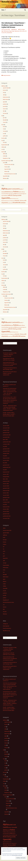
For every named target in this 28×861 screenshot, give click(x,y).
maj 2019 (5, 455)
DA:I (20, 29)
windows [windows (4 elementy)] (23, 202)
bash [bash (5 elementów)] (8, 189)
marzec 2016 (6, 483)
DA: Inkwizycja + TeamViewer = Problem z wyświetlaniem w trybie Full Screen (13, 25)
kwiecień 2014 (6, 506)
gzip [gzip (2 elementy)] (13, 193)
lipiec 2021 (5, 439)
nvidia (4, 156)
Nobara (6, 171)
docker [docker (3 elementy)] (11, 191)
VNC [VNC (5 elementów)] (19, 202)
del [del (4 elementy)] (5, 192)
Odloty (3, 147)
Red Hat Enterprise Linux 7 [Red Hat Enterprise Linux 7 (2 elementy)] (5, 200)
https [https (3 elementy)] (15, 193)
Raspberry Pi (6, 158)
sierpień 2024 (6, 430)
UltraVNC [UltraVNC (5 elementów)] (15, 202)
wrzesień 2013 (6, 518)
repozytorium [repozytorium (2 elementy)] (12, 200)
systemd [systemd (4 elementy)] (5, 202)
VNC (4, 111)
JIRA (4, 94)
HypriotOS (6, 169)
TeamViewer (9, 32)
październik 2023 (6, 435)
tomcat (4, 108)
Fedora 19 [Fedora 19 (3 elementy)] (20, 191)
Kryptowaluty (4, 144)
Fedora (6, 166)
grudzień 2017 (6, 465)
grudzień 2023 (6, 432)
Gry (2, 140)
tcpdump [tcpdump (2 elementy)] (10, 202)
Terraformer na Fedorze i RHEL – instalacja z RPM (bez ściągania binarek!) (10, 354)
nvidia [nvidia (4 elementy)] (19, 195)
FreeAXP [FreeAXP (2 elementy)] (5, 193)
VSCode (4, 113)
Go (3, 129)
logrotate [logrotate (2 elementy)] (2, 195)
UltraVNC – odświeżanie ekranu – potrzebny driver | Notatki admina (10, 407)
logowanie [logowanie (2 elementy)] (24, 193)
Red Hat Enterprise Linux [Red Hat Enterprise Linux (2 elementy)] (14, 198)
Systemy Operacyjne (6, 160)
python (4, 135)
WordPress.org (6, 630)
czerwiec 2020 (6, 444)
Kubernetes (5, 97)
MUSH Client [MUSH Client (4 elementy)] (12, 195)
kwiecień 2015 (6, 490)
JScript (4, 131)
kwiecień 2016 (6, 481)
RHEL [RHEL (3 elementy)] (16, 200)
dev (2, 124)
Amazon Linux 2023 (8, 164)
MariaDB (5, 120)
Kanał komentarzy (7, 628)
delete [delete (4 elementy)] (8, 192)
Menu (2, 10)
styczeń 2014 (6, 511)
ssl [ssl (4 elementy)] (2, 202)
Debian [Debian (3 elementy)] (3, 191)
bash (4, 126)
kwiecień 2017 (6, 472)
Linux (4, 162)
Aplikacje (15, 29)
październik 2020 (6, 441)
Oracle (4, 122)
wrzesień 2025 (6, 428)
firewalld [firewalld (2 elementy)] (2, 193)
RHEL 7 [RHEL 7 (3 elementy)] (18, 200)
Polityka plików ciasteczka (17, 855)
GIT (3, 92)
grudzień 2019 (6, 448)
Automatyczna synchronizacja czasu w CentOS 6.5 (10, 402)
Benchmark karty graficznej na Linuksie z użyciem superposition (10, 373)
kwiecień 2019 (6, 458)
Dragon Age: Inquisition (14, 31)
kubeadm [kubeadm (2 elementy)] (21, 193)
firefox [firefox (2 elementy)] (24, 191)
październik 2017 (6, 467)
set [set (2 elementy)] (24, 200)
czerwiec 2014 (6, 502)
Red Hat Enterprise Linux (9, 173)
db (2, 115)
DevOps (3, 138)
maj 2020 (5, 446)
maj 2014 (5, 504)
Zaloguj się (5, 623)
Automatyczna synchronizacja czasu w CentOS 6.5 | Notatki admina (9, 390)
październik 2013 (6, 516)
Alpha (4, 153)
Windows (5, 178)
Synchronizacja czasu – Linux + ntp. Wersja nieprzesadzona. (10, 393)
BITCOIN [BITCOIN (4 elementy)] (12, 189)
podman (5, 104)
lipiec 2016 (5, 479)
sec (2, 149)
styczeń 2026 (6, 425)
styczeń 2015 (6, 495)
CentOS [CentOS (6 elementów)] (17, 189)
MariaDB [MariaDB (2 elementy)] (7, 195)
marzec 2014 (6, 509)
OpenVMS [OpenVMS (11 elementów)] (5, 198)
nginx (4, 101)
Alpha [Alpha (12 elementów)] (4, 188)
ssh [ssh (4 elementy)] (25, 200)
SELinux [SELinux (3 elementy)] (22, 200)
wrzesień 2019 (6, 451)
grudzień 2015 (6, 488)
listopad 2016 (6, 476)
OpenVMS (5, 176)
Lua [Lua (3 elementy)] (5, 195)
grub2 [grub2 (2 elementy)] (10, 193)
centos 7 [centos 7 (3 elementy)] (21, 189)
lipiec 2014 (5, 499)
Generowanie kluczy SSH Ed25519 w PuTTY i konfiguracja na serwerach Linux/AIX (10, 364)
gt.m (4, 117)
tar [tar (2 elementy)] (8, 202)
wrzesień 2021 (6, 437)
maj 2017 (5, 469)
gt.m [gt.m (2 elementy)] (12, 193)
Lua (3, 133)
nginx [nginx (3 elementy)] (17, 195)
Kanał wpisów (6, 626)
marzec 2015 (6, 493)
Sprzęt (2, 151)
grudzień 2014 (6, 497)
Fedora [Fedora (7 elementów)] (15, 191)
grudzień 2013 (6, 513)
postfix (4, 106)
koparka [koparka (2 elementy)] (18, 193)
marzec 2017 (6, 474)
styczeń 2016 (6, 486)
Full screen (22, 31)
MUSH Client (5, 99)
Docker (4, 90)
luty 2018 (5, 462)
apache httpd (6, 88)
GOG (4, 142)
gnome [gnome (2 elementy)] (8, 193)
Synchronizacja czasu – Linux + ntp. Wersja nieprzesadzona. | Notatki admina (9, 398)
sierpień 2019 (6, 453)
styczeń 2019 (6, 460)
